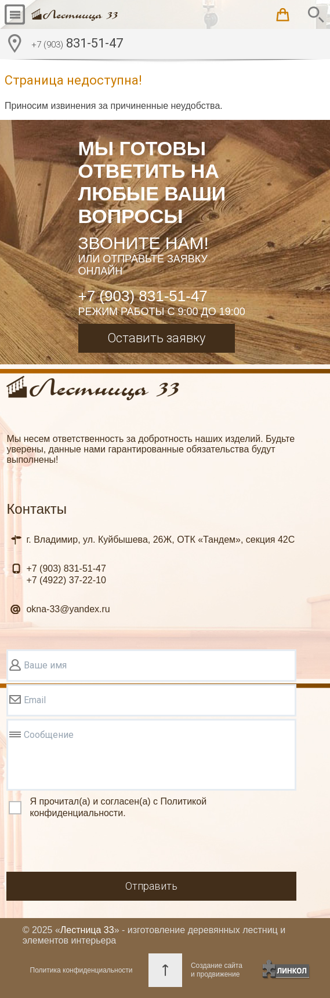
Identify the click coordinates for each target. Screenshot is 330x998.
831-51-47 (77, 44)
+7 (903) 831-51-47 (143, 296)
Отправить (151, 886)
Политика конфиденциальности (81, 970)
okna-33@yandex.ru (68, 609)
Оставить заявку (156, 338)
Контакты (36, 509)
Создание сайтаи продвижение (216, 970)
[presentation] (94, 846)
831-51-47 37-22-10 (66, 574)
